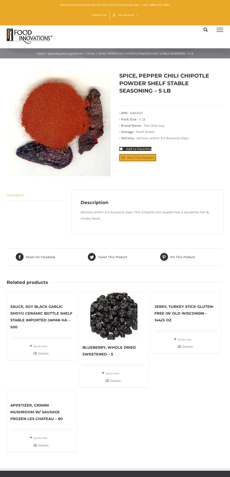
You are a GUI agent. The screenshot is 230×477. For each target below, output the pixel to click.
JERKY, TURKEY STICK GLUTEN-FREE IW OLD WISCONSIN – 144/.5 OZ (184, 313)
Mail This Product (138, 158)
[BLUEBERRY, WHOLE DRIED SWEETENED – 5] (113, 316)
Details (43, 353)
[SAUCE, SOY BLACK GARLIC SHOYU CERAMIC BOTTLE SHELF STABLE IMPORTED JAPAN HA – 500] (41, 295)
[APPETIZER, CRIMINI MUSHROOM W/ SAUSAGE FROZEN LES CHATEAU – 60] (41, 394)
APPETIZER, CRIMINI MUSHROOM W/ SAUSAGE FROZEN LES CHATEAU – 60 (36, 412)
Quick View (38, 346)
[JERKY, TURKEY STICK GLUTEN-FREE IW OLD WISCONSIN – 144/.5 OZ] (186, 295)
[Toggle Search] (205, 29)
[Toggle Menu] (220, 30)
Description (15, 195)
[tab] (35, 195)
